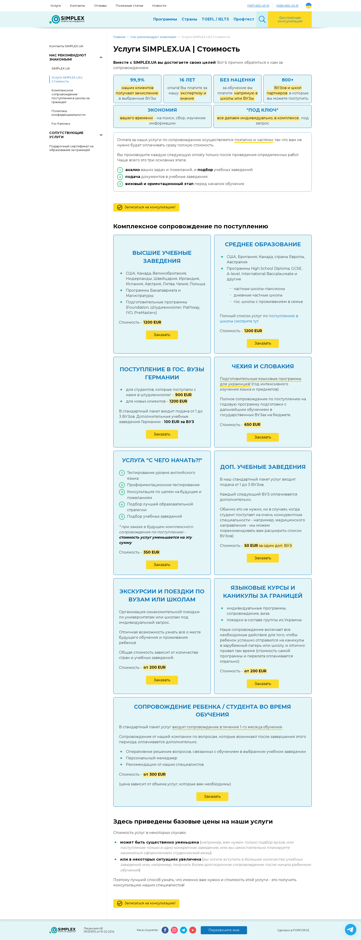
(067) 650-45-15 (258, 5)
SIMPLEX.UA (61, 68)
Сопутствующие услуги (66, 135)
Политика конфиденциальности (68, 113)
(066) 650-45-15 (287, 5)
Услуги (55, 5)
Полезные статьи (129, 5)
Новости (159, 5)
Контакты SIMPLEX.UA (66, 46)
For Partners (61, 123)
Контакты (77, 5)
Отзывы (100, 5)
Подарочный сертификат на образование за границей (71, 148)
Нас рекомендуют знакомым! (67, 57)
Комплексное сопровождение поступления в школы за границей (71, 96)
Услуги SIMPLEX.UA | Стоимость (67, 79)
